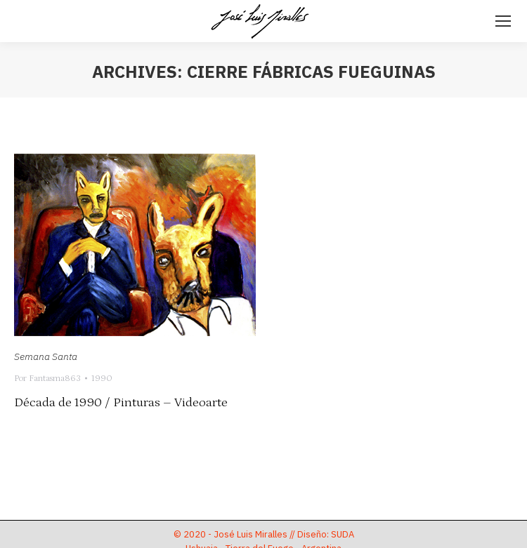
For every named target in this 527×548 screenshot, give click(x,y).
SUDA (342, 534)
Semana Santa (45, 356)
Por (47, 378)
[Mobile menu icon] (503, 21)
